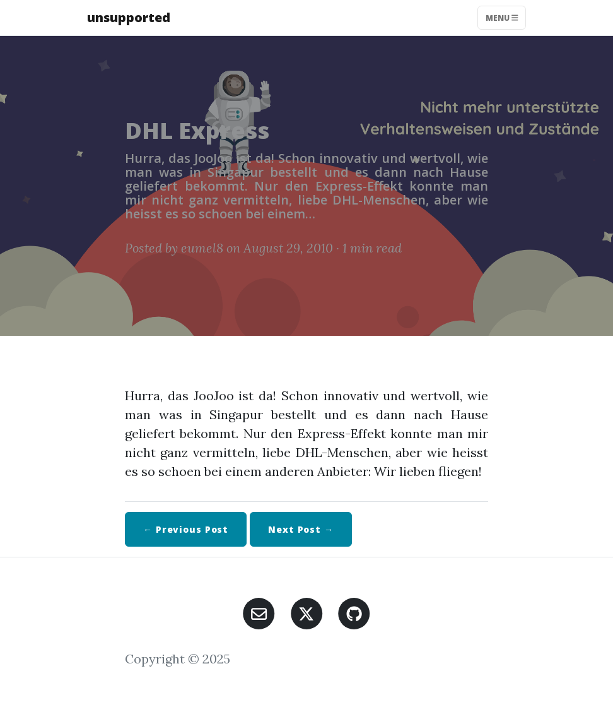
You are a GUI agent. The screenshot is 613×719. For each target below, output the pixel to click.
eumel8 (202, 248)
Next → (301, 529)
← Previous (185, 529)
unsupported (128, 17)
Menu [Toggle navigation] (502, 17)
